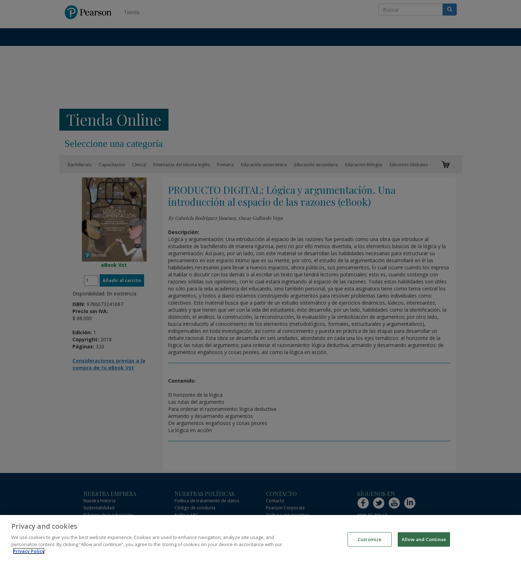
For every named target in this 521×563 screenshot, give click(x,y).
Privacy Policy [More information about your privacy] (29, 552)
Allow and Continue (424, 540)
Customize (369, 540)
